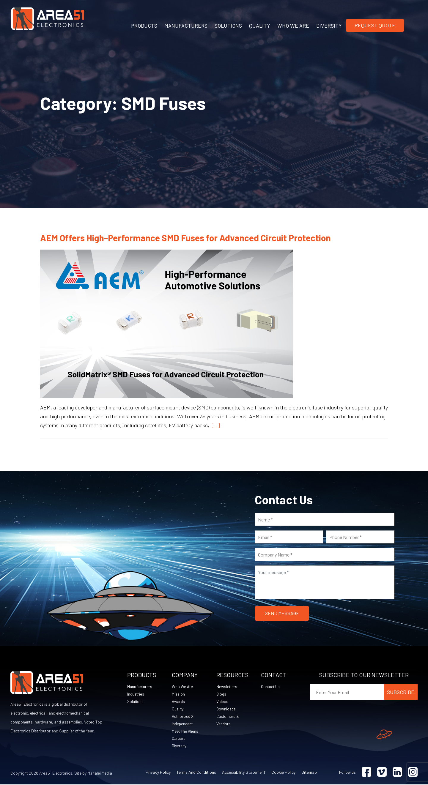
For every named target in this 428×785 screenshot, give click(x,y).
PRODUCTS (144, 25)
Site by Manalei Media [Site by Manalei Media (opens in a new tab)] (93, 773)
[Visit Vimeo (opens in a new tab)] (382, 772)
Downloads (226, 709)
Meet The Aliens (185, 731)
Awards (179, 701)
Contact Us (271, 686)
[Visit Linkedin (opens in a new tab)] (397, 772)
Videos (222, 701)
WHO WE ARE (293, 25)
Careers (179, 738)
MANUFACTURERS (185, 25)
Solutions (135, 701)
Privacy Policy (158, 772)
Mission (178, 694)
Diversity (179, 746)
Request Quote (375, 25)
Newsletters (227, 686)
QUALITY (259, 25)
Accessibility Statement (243, 772)
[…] (214, 425)
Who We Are (182, 686)
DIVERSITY (329, 25)
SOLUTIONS (228, 25)
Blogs (221, 694)
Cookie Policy (283, 772)
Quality (178, 709)
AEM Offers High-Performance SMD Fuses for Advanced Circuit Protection (185, 237)
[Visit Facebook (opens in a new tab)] (366, 772)
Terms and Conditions (196, 772)
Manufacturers (140, 686)
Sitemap (309, 772)
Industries (136, 694)
